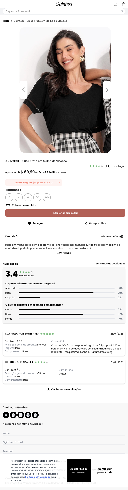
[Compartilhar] (95, 223)
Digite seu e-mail (13, 442)
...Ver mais (64, 253)
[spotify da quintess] (35, 415)
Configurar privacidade (104, 470)
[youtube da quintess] (20, 415)
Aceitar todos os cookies (79, 470)
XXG (47, 197)
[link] (107, 166)
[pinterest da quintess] (28, 415)
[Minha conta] (115, 4)
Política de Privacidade (37, 477)
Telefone (8, 451)
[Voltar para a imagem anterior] (24, 90)
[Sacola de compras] (123, 4)
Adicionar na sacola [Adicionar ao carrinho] (65, 213)
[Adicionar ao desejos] (35, 223)
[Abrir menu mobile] (5, 4)
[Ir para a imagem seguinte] (107, 90)
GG (37, 197)
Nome (6, 433)
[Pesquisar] (122, 11)
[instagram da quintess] (13, 415)
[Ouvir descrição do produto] (110, 237)
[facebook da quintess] (6, 415)
